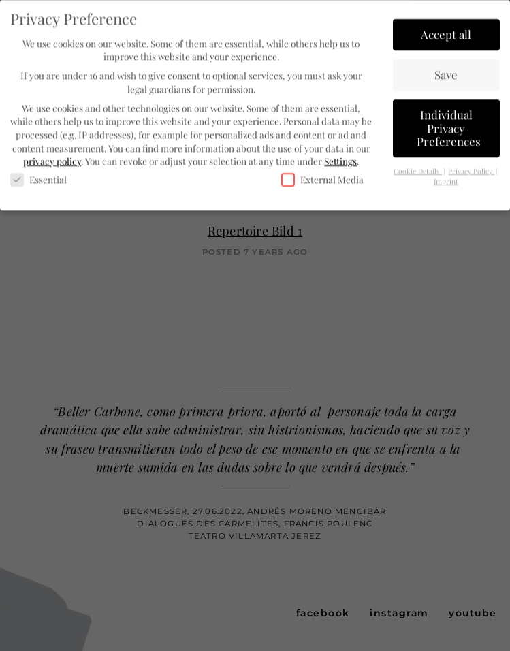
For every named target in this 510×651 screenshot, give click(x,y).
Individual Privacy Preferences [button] (449, 125)
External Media (322, 177)
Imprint (446, 179)
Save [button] (446, 72)
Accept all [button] (446, 32)
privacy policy (52, 159)
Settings (340, 159)
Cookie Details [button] (418, 169)
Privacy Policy (471, 169)
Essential (38, 177)
